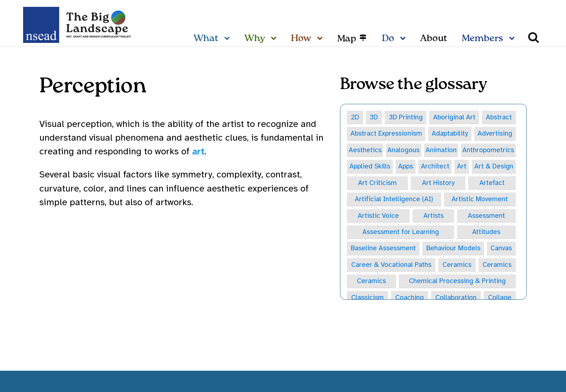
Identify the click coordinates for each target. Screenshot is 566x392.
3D (374, 117)
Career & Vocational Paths (391, 265)
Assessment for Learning (400, 232)
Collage (499, 298)
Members (482, 38)
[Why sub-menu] (275, 39)
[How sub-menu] (321, 39)
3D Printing (406, 117)
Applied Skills (369, 166)
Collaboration (455, 298)
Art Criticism (377, 183)
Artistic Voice (378, 216)
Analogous (403, 150)
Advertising (495, 133)
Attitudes (486, 232)
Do (388, 38)
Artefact (492, 183)
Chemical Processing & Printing (457, 282)
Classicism (367, 298)
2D (355, 117)
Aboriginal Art (455, 117)
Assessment (486, 216)
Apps (405, 166)
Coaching (409, 298)
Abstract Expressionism (386, 133)
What (205, 38)
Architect (435, 166)
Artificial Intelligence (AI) (394, 199)
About (433, 38)
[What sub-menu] (228, 39)
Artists (433, 216)
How (301, 38)
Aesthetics (365, 150)
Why (254, 38)
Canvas (501, 249)
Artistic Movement (480, 199)
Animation (441, 150)
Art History (438, 183)
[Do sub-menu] (404, 39)
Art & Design (493, 166)
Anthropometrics (488, 150)
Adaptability (450, 133)
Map (346, 39)
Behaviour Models (453, 249)
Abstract (499, 117)
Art (461, 166)
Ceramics (457, 265)
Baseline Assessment (383, 249)
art (198, 151)
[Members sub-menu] (513, 39)
